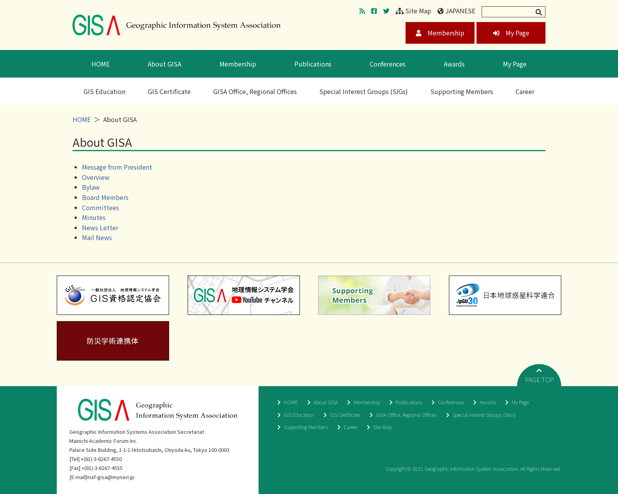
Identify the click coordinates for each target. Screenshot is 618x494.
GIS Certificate (169, 91)
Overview (96, 177)
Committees (100, 207)
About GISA (164, 63)
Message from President (117, 167)
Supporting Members (461, 91)
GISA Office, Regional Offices (255, 91)
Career (525, 91)
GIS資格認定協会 (113, 295)
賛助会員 (374, 295)
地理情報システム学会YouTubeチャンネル (244, 295)
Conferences (388, 63)
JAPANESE (456, 10)
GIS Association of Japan (177, 25)
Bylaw (91, 187)
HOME (100, 63)
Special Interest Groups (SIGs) (363, 91)
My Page (511, 32)
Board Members (105, 197)
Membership (440, 32)
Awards (454, 63)
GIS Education (104, 91)
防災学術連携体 (113, 341)
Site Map (413, 10)
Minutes (94, 217)
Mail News (97, 237)
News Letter (100, 227)
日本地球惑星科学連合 (505, 295)
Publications (312, 63)
